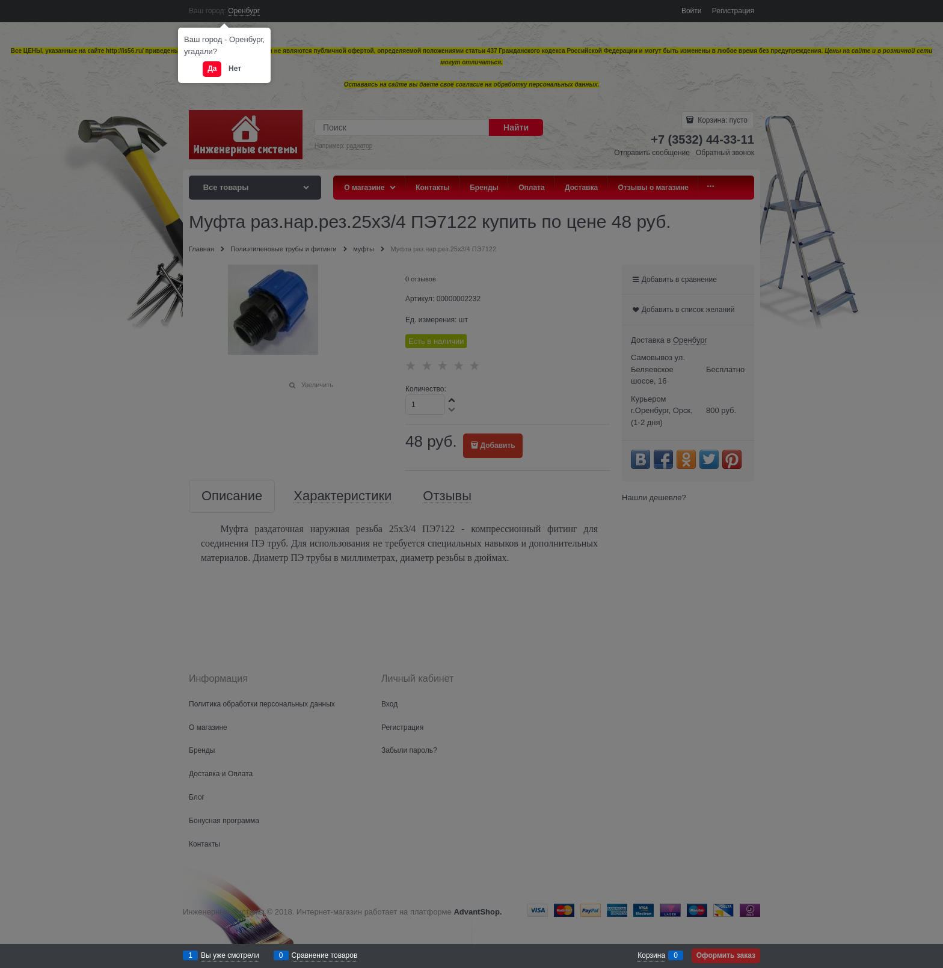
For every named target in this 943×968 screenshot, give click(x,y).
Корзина (651, 955)
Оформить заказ (725, 955)
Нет (235, 68)
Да (212, 68)
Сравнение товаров (325, 955)
